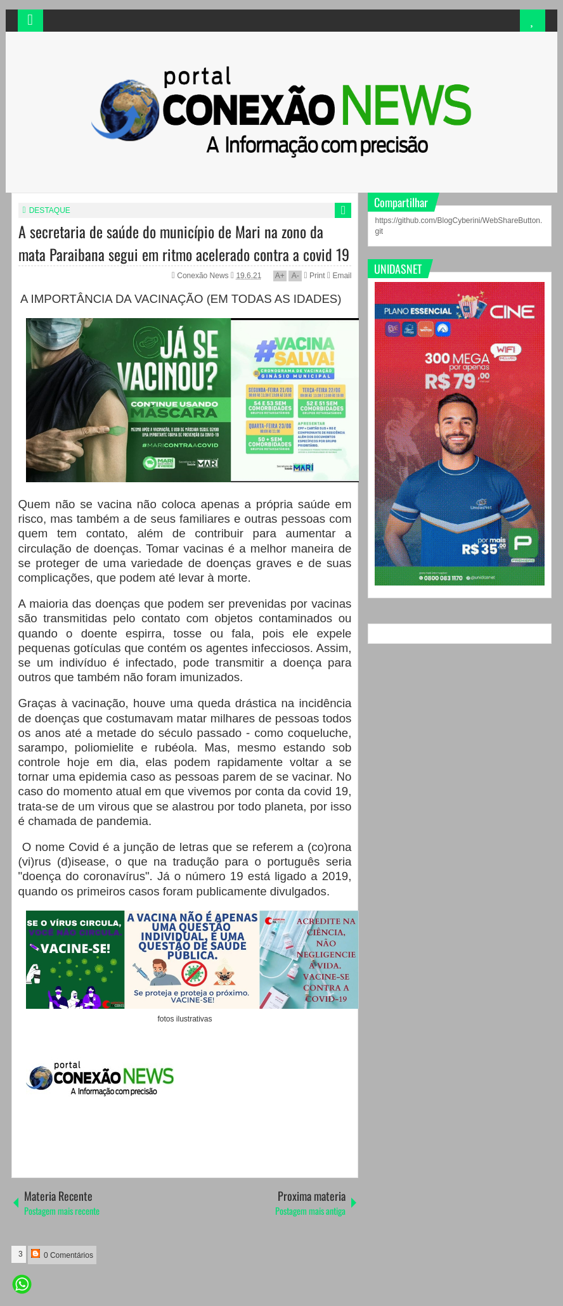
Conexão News (204, 275)
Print (314, 275)
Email (339, 275)
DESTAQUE (49, 210)
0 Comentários (62, 1254)
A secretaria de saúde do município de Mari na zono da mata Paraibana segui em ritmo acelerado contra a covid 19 (183, 243)
